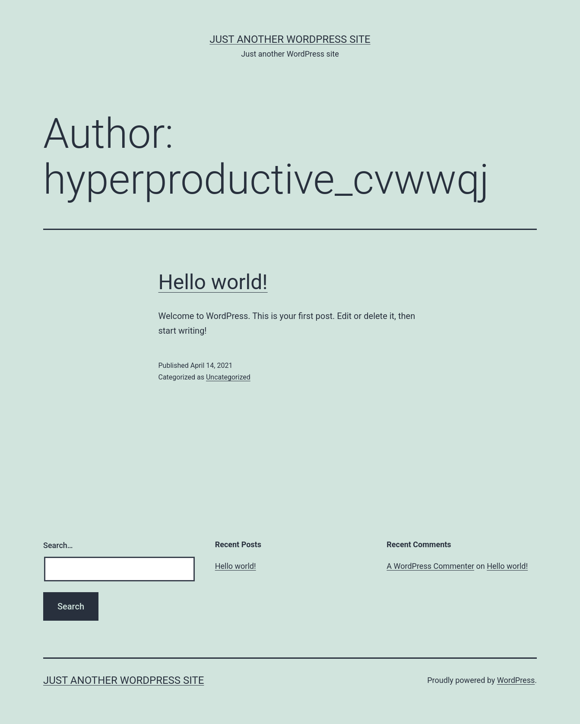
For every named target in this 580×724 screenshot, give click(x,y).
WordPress (516, 680)
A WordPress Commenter (430, 566)
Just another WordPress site (289, 39)
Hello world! (213, 282)
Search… (58, 545)
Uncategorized (228, 377)
